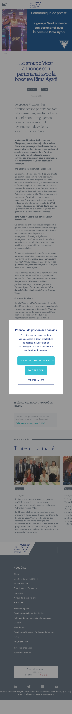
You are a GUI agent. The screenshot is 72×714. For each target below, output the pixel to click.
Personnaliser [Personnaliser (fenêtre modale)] (36, 380)
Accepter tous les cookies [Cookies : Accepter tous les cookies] (35, 360)
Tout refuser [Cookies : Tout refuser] (35, 370)
